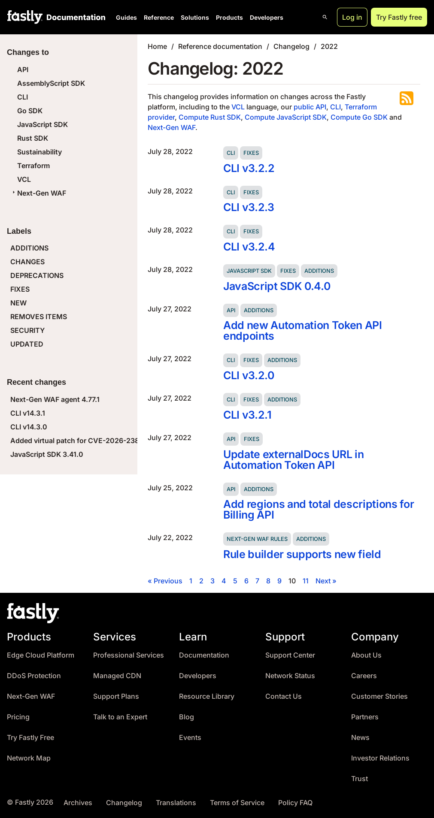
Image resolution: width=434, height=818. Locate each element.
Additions (319, 271)
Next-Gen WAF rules (257, 539)
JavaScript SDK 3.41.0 (46, 454)
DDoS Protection (34, 676)
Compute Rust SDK (210, 117)
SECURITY (27, 330)
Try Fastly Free (30, 737)
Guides (126, 17)
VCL (24, 179)
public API (310, 107)
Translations (176, 803)
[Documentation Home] (74, 17)
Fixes (251, 153)
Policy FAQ (295, 803)
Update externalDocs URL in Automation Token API (293, 459)
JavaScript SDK (42, 124)
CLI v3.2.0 (248, 375)
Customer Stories (379, 696)
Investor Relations (380, 758)
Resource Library (206, 696)
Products (229, 17)
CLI (22, 97)
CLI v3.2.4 (249, 246)
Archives (78, 803)
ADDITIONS (29, 248)
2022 (329, 46)
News (360, 737)
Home (157, 46)
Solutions (195, 17)
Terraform (33, 165)
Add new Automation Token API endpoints (302, 330)
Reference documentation (220, 46)
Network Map (29, 758)
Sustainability (39, 152)
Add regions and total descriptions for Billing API (318, 509)
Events (190, 737)
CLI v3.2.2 (249, 168)
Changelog (291, 46)
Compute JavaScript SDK (286, 117)
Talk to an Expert (120, 717)
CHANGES (27, 261)
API (22, 69)
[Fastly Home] (25, 17)
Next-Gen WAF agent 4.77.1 (55, 399)
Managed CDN (117, 676)
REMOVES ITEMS (38, 316)
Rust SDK (32, 138)
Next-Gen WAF (38, 193)
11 (306, 581)
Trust (359, 779)
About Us (366, 655)
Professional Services (128, 655)
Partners (365, 717)
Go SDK (29, 110)
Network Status (290, 676)
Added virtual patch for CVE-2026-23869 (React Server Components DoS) (133, 440)
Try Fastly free (399, 17)
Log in (352, 17)
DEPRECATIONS (37, 275)
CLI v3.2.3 (248, 207)
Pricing (18, 717)
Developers (266, 17)
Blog (186, 717)
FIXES (20, 289)
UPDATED (26, 344)
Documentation (204, 655)
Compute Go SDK (359, 117)
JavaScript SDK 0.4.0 (276, 286)
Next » (326, 581)
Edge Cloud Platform (40, 655)
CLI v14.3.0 (28, 427)
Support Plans (116, 696)
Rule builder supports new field (302, 554)
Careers (364, 676)
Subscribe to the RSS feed (406, 98)
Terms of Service (237, 803)
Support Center (290, 655)
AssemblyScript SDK (51, 83)
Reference (159, 17)
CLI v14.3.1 (27, 413)
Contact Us (283, 696)
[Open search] (325, 17)
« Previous (165, 581)
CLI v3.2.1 (247, 414)
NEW (18, 303)
